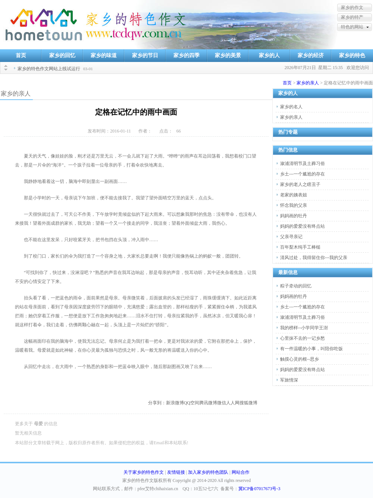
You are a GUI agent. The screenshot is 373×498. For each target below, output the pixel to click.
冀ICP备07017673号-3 (259, 488)
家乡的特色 (352, 55)
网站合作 (241, 472)
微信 (221, 402)
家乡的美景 (228, 55)
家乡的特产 (352, 17)
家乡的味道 (104, 55)
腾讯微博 (208, 402)
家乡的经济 (311, 55)
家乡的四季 (186, 55)
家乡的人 (269, 55)
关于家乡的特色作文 (143, 472)
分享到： (157, 402)
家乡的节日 (145, 55)
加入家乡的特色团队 (208, 472)
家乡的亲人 (308, 82)
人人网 (232, 402)
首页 (21, 55)
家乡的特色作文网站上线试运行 (49, 68)
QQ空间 (191, 402)
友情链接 (176, 472)
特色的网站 (352, 26)
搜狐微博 (248, 402)
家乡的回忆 (62, 55)
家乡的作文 (352, 7)
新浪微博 (175, 402)
